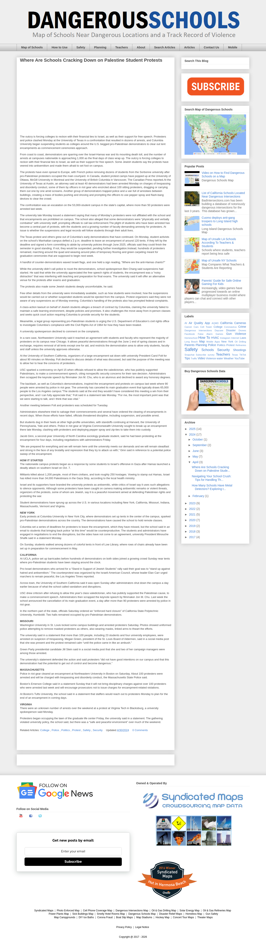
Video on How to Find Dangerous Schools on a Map (223, 174)
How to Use (59, 47)
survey (211, 354)
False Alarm (205, 334)
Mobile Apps (213, 341)
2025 (192, 429)
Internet (235, 338)
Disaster (231, 330)
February (198, 496)
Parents (190, 345)
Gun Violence (236, 333)
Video (201, 358)
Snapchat (189, 354)
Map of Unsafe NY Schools (219, 260)
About (141, 47)
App (207, 323)
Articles (189, 47)
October (198, 439)
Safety (80, 47)
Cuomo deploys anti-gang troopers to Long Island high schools (220, 221)
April (195, 462)
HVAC (215, 337)
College (45, 730)
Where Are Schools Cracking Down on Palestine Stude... (211, 468)
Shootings (239, 350)
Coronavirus (230, 327)
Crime (242, 326)
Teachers (121, 47)
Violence (211, 358)
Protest (76, 730)
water (220, 358)
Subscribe (201, 354)
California (226, 323)
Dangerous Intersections (198, 330)
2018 (192, 531)
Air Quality (196, 323)
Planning (100, 47)
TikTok (242, 354)
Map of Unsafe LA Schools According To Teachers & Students (219, 242)
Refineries (241, 345)
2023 (192, 503)
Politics (66, 730)
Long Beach (191, 341)
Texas (235, 354)
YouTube (239, 358)
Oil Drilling (240, 341)
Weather (229, 358)
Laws (243, 337)
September (199, 445)
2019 (192, 526)
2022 (192, 509)
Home (95, 760)
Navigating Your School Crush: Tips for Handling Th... (211, 478)
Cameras (240, 323)
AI (186, 323)
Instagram (225, 338)
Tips (187, 358)
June (196, 451)
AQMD (215, 323)
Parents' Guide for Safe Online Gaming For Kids (221, 282)
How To (204, 338)
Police (56, 730)
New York (227, 341)
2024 (192, 434)
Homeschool (191, 338)
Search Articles (164, 47)
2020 (192, 520)
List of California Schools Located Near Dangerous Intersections (223, 194)
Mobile (232, 47)
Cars (196, 327)
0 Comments (140, 730)
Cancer (188, 327)
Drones (242, 330)
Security (98, 730)
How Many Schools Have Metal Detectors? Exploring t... (212, 487)
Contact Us (211, 47)
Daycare (219, 330)
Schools (207, 350)
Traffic (194, 358)
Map (202, 341)
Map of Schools (32, 47)
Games (219, 334)
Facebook (190, 334)
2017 (192, 537)
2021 (192, 514)
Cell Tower (206, 327)
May (195, 456)
